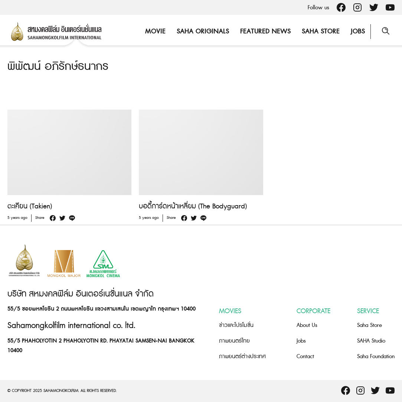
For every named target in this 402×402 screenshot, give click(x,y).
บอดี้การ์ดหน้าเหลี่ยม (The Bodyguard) (193, 206)
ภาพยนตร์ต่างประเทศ (242, 356)
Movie (155, 31)
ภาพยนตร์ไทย (234, 341)
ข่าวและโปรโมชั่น (236, 325)
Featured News (265, 31)
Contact (305, 356)
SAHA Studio (371, 341)
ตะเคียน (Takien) (29, 206)
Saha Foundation (376, 356)
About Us (307, 325)
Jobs (358, 31)
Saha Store (321, 31)
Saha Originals (203, 31)
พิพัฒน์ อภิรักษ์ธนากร (57, 66)
